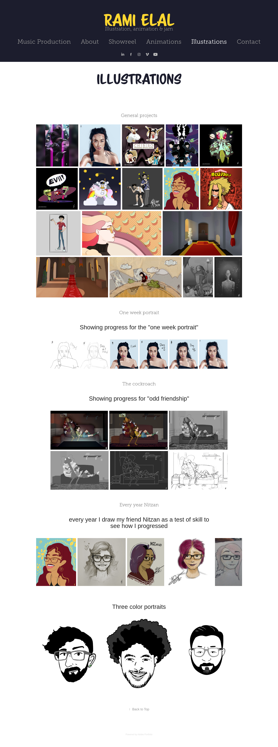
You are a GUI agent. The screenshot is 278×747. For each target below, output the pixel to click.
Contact (249, 41)
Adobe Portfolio (144, 734)
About (90, 41)
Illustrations (209, 41)
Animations (163, 41)
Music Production (44, 41)
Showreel (122, 41)
